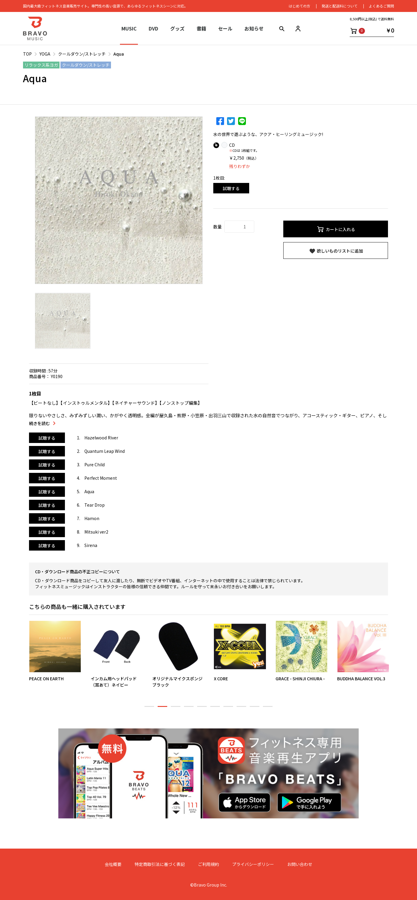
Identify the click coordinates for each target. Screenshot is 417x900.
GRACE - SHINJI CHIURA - (300, 678)
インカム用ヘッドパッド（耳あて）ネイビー (114, 681)
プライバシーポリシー (253, 864)
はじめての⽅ (299, 5)
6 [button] (215, 709)
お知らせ (254, 28)
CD (232, 145)
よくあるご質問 (381, 5)
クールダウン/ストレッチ (82, 54)
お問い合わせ (299, 864)
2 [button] (162, 709)
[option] (119, 200)
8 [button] (241, 709)
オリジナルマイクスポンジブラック (177, 681)
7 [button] (228, 709)
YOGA (44, 54)
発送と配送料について (339, 5)
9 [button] (255, 709)
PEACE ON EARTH (46, 678)
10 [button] (268, 709)
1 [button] (149, 709)
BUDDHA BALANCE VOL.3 (361, 678)
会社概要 (113, 864)
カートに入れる (335, 229)
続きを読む (39, 423)
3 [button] (176, 709)
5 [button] (202, 709)
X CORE (221, 678)
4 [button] (189, 709)
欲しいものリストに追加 (336, 251)
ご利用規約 (208, 864)
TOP (27, 54)
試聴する (231, 188)
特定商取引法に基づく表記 (160, 864)
